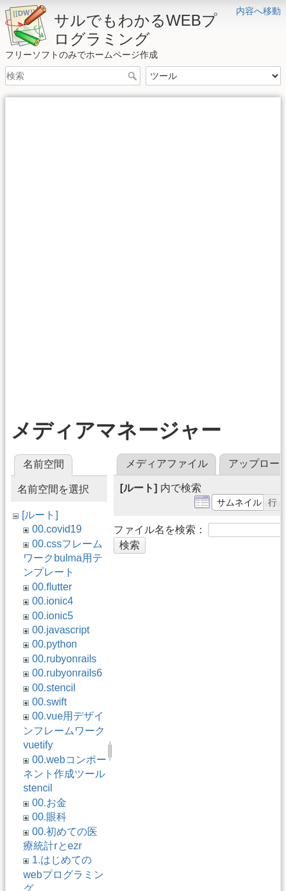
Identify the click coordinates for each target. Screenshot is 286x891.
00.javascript (61, 629)
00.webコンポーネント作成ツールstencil (64, 774)
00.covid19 (56, 529)
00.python (54, 644)
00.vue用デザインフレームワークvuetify (64, 730)
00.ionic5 (52, 615)
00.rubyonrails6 (67, 672)
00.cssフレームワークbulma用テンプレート (63, 558)
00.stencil (54, 687)
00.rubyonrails (64, 658)
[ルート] (40, 514)
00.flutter (52, 586)
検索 (134, 75)
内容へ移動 (258, 11)
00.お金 (49, 802)
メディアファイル (167, 463)
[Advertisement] (143, 246)
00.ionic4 (52, 600)
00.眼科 (49, 816)
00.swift (49, 701)
